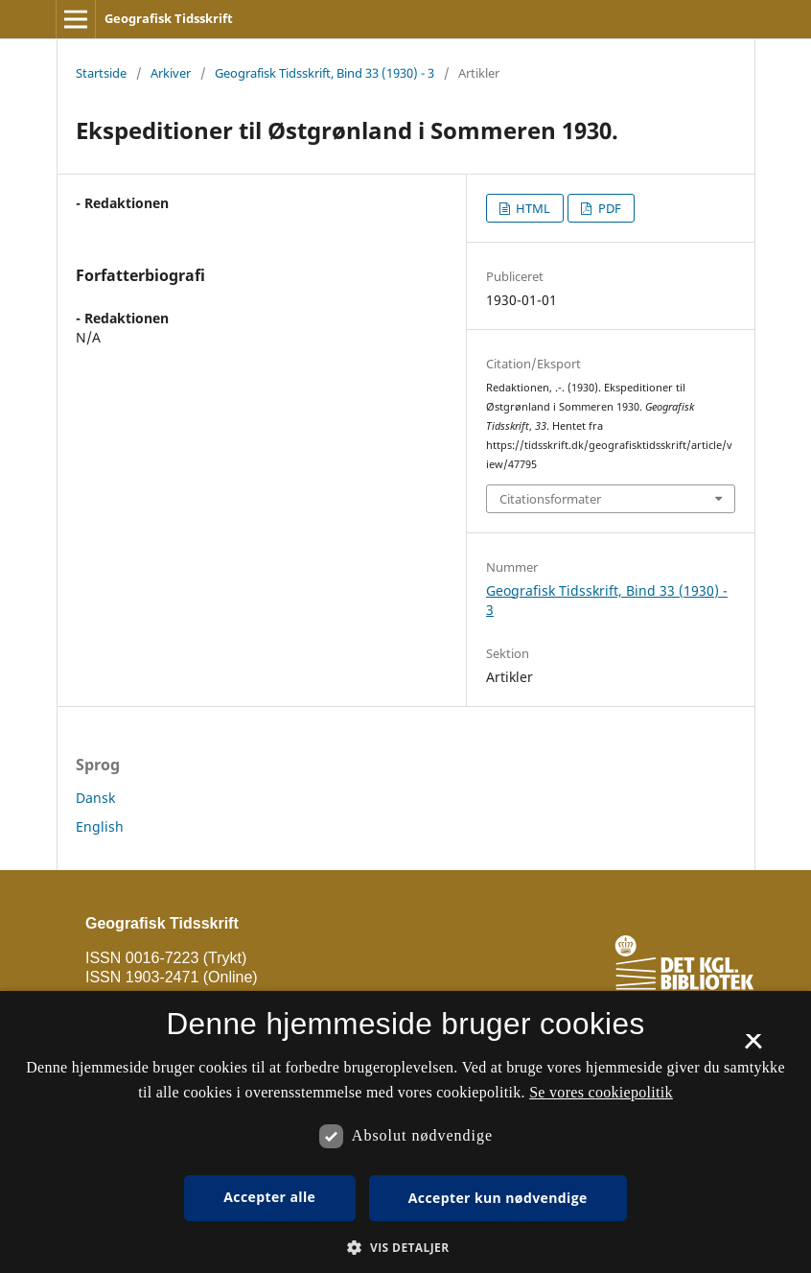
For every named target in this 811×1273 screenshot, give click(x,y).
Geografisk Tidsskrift (168, 18)
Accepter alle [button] (269, 1197)
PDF (608, 208)
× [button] (753, 1047)
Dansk (95, 798)
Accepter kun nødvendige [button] (498, 1198)
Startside (101, 73)
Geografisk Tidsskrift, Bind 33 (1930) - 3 (324, 73)
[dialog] (405, 1132)
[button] (405, 1248)
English (100, 826)
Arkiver (171, 73)
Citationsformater (550, 498)
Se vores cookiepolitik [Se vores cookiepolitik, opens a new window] (601, 1092)
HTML (531, 208)
